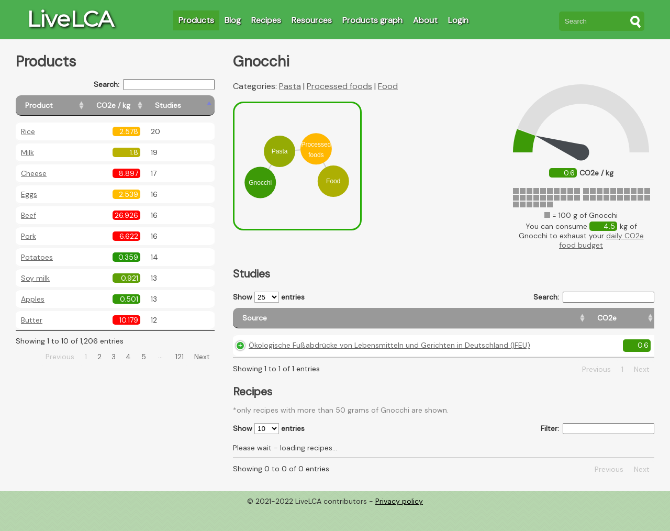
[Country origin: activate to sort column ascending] (500, 323)
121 (179, 356)
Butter (31, 320)
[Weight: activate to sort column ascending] (634, 323)
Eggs (29, 194)
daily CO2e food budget (601, 240)
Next (202, 356)
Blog (233, 20)
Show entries (269, 297)
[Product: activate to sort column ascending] (63, 105)
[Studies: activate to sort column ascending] (192, 105)
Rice (28, 131)
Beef (28, 215)
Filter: (597, 450)
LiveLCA (70, 18)
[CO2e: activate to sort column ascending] (452, 323)
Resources (312, 20)
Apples (32, 299)
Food (388, 86)
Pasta (290, 86)
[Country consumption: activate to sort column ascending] (571, 323)
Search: (154, 84)
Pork (28, 236)
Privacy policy (399, 523)
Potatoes (37, 257)
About (425, 20)
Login (458, 20)
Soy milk (35, 278)
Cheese (34, 173)
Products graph (372, 20)
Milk (27, 152)
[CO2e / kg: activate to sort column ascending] (139, 105)
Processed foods (339, 86)
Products (196, 20)
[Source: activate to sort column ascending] (333, 323)
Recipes (266, 20)
